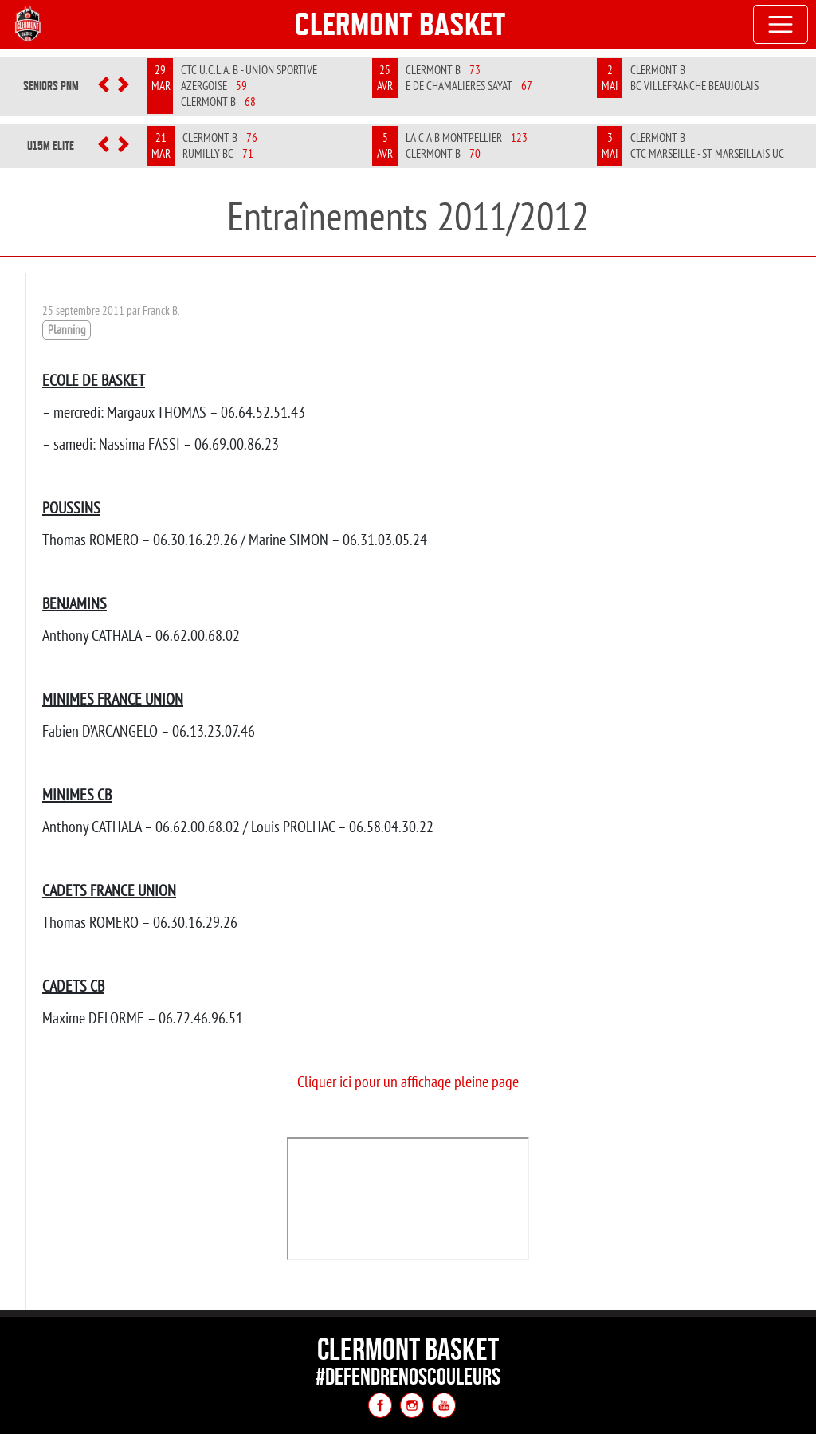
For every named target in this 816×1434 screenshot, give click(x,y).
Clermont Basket (400, 24)
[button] (104, 86)
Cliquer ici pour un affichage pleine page (408, 1081)
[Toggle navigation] (781, 25)
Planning (66, 329)
